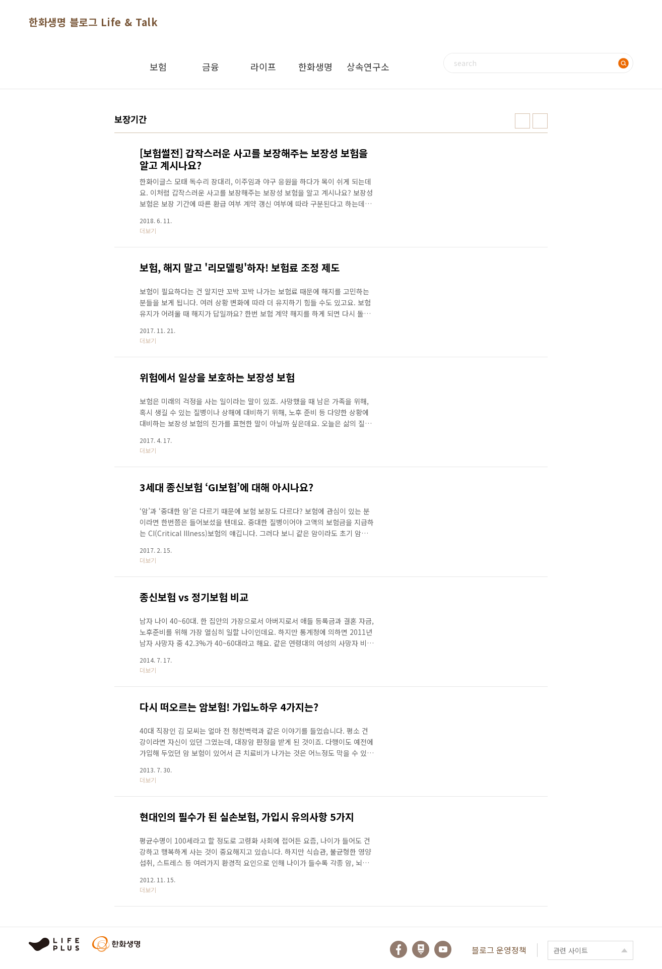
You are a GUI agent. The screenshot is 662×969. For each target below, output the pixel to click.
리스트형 (540, 120)
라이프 (263, 66)
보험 (158, 66)
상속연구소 (368, 66)
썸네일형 (522, 120)
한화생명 (315, 66)
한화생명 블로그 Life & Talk (93, 22)
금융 (210, 66)
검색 (623, 63)
